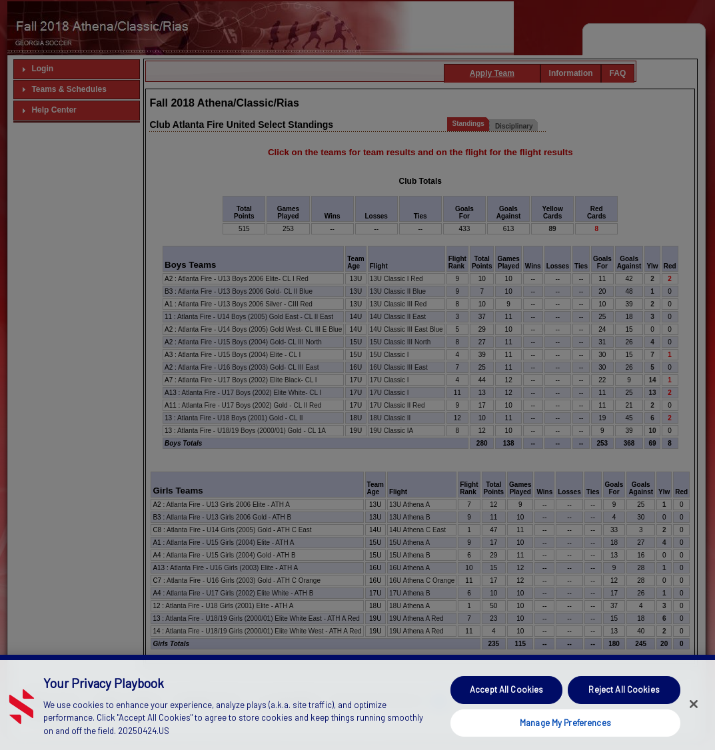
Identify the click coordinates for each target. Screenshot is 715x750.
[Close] (693, 724)
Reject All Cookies (623, 710)
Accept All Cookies (506, 710)
